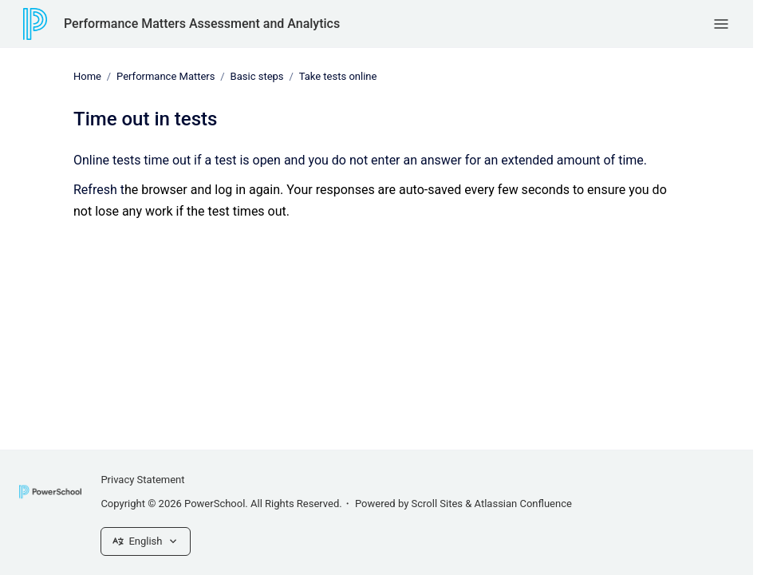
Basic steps (257, 76)
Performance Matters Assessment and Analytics (202, 23)
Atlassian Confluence (523, 504)
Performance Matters (165, 76)
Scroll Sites (437, 504)
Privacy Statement (142, 480)
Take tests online (338, 76)
